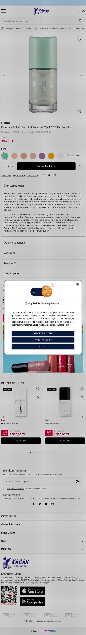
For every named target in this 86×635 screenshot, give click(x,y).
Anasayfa (7, 28)
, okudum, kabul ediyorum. (25, 488)
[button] (5, 75)
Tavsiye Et (6, 175)
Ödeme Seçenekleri (15, 242)
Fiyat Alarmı (19, 175)
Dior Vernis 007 (52, 423)
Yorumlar (9, 253)
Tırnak (28, 28)
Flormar (6, 123)
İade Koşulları (12, 273)
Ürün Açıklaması (14, 185)
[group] (43, 75)
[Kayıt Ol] (78, 482)
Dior (3, 420)
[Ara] (80, 20)
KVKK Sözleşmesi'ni (15, 488)
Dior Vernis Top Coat (10, 423)
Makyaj (19, 28)
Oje (35, 28)
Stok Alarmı (32, 175)
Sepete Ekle (46, 166)
